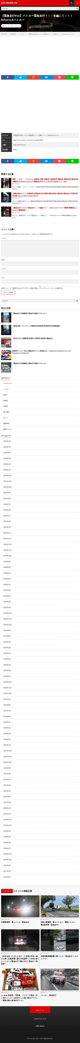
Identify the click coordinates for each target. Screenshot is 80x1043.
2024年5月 (7, 584)
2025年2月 (7, 533)
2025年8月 (7, 498)
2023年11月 (7, 619)
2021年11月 (7, 756)
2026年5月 (7, 447)
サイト (3, 278)
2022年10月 (7, 693)
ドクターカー (7, 383)
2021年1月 (7, 814)
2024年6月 (7, 579)
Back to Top (40, 1010)
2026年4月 (7, 452)
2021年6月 (7, 785)
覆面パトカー (7, 429)
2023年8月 (7, 636)
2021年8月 (7, 774)
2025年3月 (7, 527)
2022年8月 (7, 705)
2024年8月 (7, 567)
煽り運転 (6, 412)
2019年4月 (7, 865)
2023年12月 (7, 613)
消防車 (5, 406)
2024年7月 (7, 573)
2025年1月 (7, 539)
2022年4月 (7, 728)
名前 (3, 260)
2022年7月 (7, 711)
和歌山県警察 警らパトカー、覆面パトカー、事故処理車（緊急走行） (59, 923)
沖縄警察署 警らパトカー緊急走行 (15, 922)
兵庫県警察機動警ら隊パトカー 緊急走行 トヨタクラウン (59, 957)
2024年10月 (7, 556)
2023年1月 (7, 676)
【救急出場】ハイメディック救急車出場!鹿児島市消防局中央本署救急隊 (36, 326)
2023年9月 (7, 630)
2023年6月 (7, 647)
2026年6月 (7, 441)
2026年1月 (7, 470)
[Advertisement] (40, 53)
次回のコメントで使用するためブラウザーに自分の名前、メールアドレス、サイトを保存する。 (32, 288)
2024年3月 (7, 596)
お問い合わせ (40, 1026)
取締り (5, 395)
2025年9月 (7, 493)
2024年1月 (7, 607)
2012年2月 (7, 877)
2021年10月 (7, 762)
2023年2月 (7, 670)
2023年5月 (7, 653)
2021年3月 (7, 802)
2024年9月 (7, 561)
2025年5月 (7, 516)
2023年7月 (7, 642)
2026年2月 (7, 464)
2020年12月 (7, 819)
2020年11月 (7, 825)
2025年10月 (7, 487)
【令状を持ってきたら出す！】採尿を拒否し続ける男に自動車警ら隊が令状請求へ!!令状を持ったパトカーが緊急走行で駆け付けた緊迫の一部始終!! (20, 960)
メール (3, 269)
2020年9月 (7, 831)
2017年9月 (7, 871)
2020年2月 (7, 848)
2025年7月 (7, 504)
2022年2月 (7, 739)
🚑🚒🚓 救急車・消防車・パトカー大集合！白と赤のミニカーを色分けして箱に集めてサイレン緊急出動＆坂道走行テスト (19, 997)
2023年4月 (7, 659)
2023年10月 (7, 625)
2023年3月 (7, 665)
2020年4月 (7, 842)
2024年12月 (7, 544)
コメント (4, 238)
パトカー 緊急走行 (48, 995)
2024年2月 (7, 602)
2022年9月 (7, 699)
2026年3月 (7, 458)
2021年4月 (7, 797)
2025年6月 (7, 510)
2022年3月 (7, 734)
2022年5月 (7, 722)
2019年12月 (7, 854)
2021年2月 (7, 808)
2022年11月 (7, 688)
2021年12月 (7, 751)
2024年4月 (7, 590)
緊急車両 (6, 423)
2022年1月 (7, 745)
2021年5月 (7, 791)
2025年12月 (7, 475)
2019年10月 (7, 860)
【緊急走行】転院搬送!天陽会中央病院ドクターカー (29, 313)
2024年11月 (7, 550)
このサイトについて (40, 1019)
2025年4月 (7, 521)
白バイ (5, 418)
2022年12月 (7, 682)
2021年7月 (7, 779)
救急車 (5, 400)
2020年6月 (7, 837)
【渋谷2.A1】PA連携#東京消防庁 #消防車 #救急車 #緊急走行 (32, 338)
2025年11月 (7, 481)
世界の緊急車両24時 (46, 1038)
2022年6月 (7, 716)
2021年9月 (7, 768)
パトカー (16, 25)
